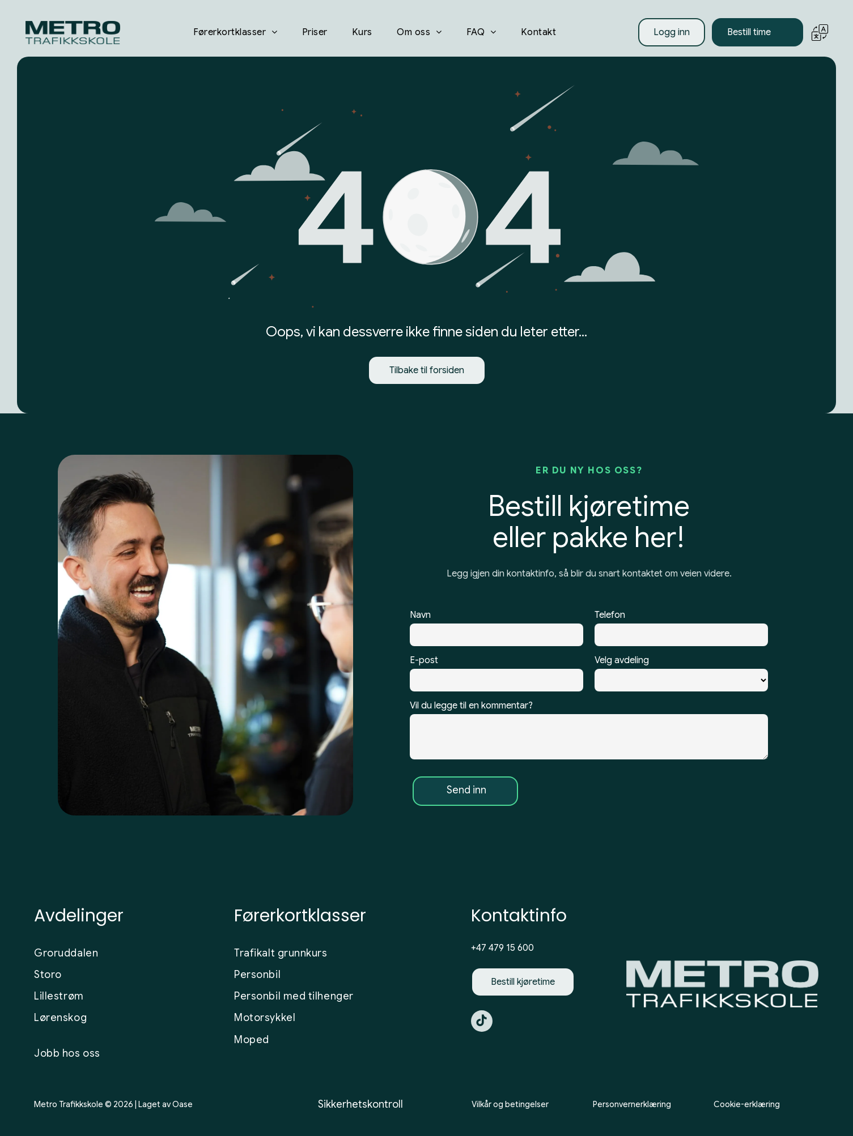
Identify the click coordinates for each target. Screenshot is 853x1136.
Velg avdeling (622, 663)
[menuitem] (235, 35)
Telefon (610, 617)
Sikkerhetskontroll (360, 1107)
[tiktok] (482, 1026)
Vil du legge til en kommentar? (471, 708)
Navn (420, 617)
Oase (182, 1108)
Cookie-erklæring (747, 1108)
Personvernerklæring (632, 1108)
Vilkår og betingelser (510, 1108)
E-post (424, 663)
